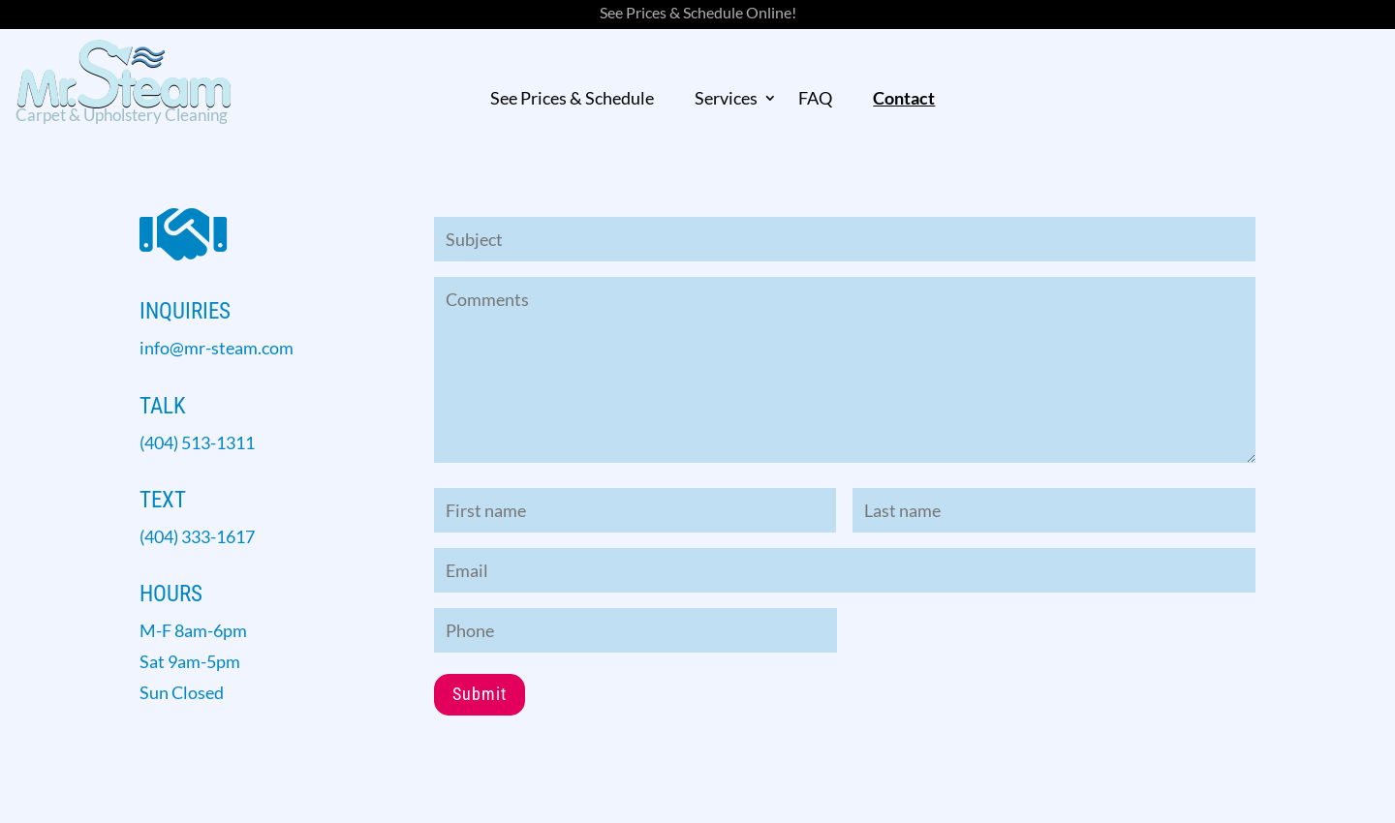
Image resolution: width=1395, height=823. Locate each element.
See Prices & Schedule (572, 98)
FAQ (815, 98)
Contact (904, 98)
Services (726, 98)
